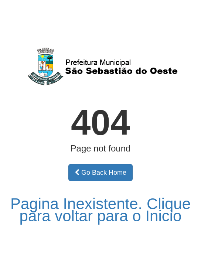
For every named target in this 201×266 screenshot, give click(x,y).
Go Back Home (100, 172)
